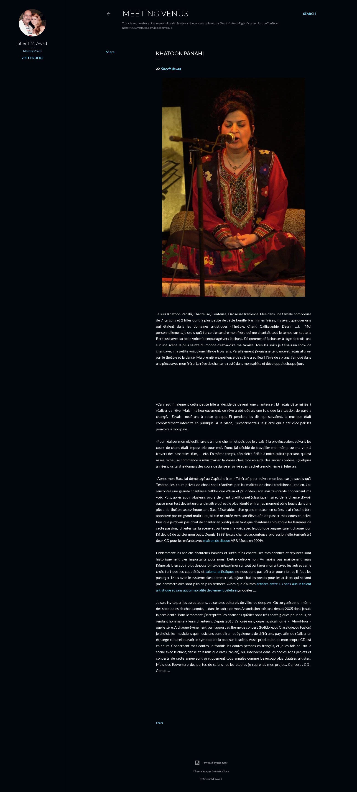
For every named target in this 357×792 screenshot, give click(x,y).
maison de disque (216, 540)
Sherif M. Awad (32, 43)
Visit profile (32, 58)
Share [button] (110, 52)
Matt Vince (222, 771)
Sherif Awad (171, 69)
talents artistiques (220, 571)
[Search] (309, 13)
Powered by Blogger (210, 763)
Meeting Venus (155, 13)
